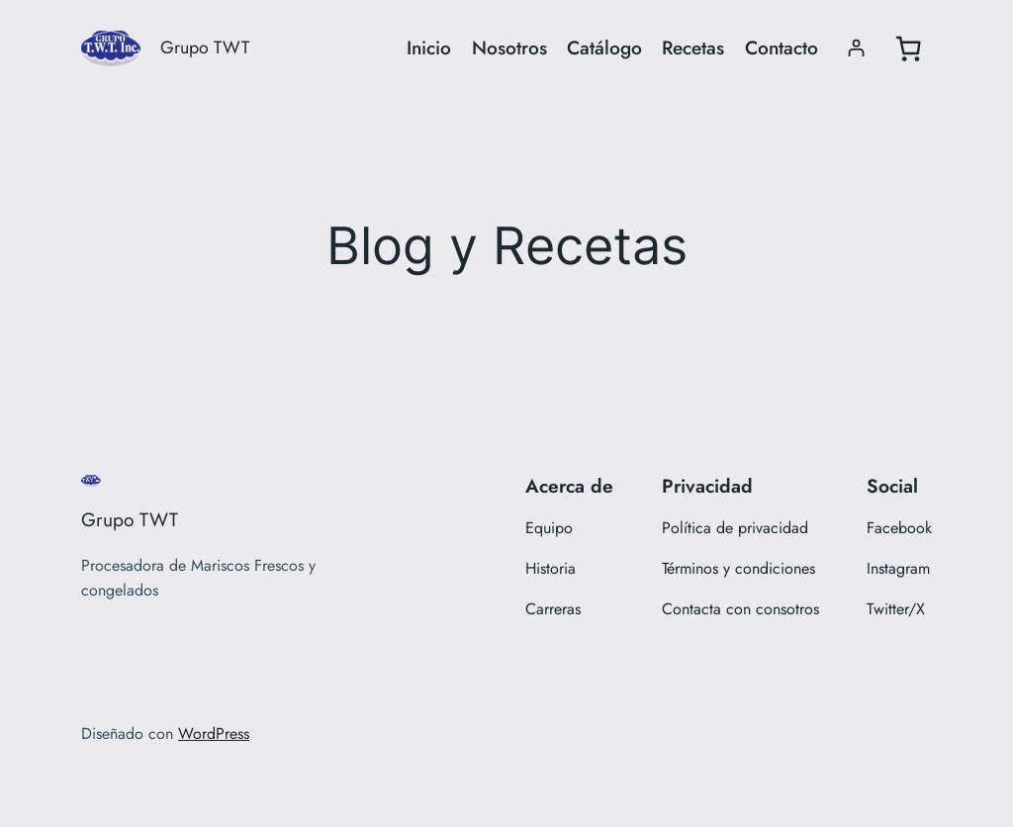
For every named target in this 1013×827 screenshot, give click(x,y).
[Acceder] (856, 48)
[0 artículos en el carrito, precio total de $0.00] (908, 48)
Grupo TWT (204, 47)
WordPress (213, 733)
